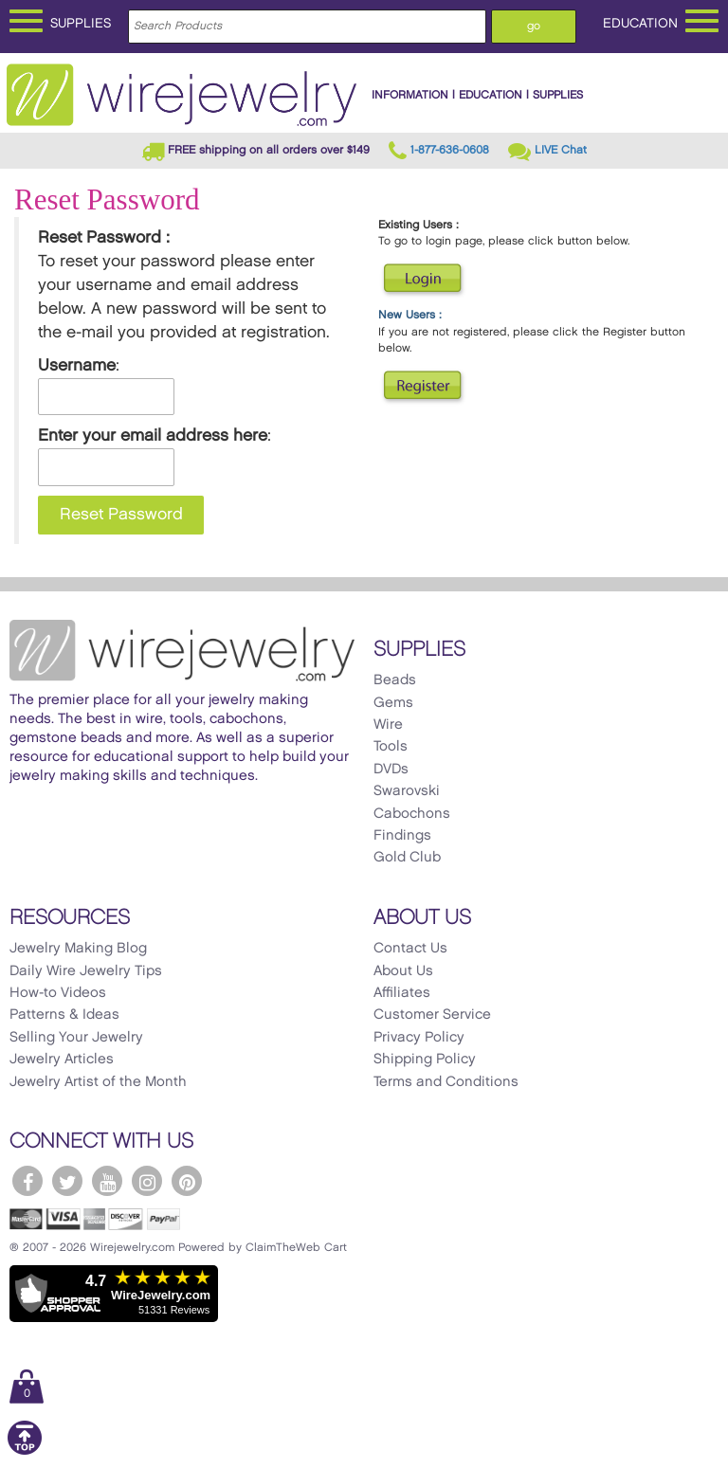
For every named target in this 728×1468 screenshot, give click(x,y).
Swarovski (406, 791)
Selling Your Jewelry (76, 1037)
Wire (388, 725)
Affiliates (401, 993)
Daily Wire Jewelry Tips (85, 971)
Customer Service (432, 1015)
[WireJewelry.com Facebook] (27, 1181)
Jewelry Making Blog (78, 948)
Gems (393, 703)
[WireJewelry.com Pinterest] (187, 1181)
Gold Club (407, 857)
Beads (394, 680)
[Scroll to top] (25, 1451)
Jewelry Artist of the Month (98, 1082)
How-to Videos (57, 993)
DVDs (391, 769)
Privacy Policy (418, 1037)
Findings (402, 836)
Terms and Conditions (446, 1082)
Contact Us (410, 948)
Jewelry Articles (61, 1059)
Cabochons (411, 814)
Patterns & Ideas (64, 1015)
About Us (403, 971)
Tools (390, 746)
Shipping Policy (424, 1059)
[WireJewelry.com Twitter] (67, 1181)
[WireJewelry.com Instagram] (147, 1181)
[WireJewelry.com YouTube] (107, 1181)
